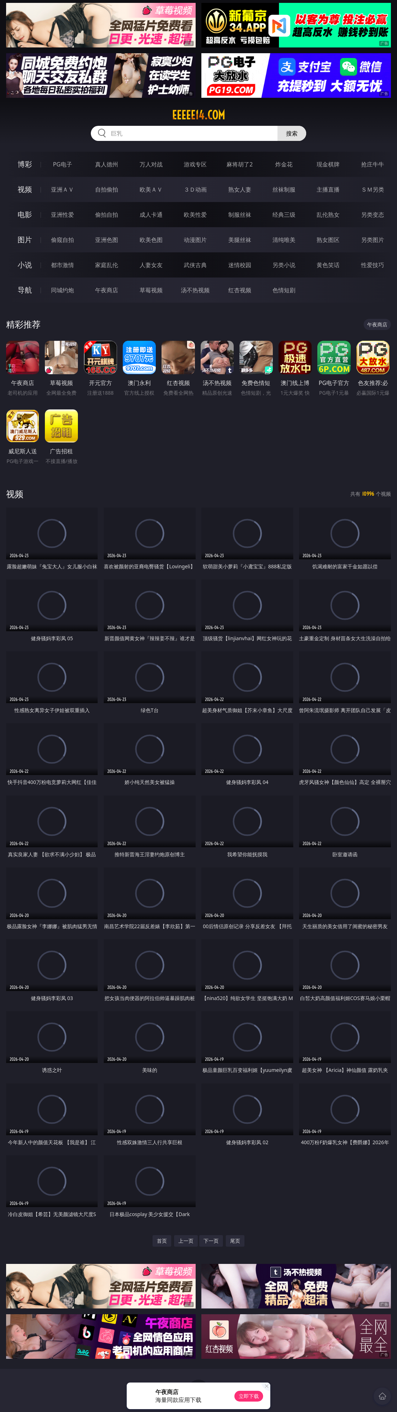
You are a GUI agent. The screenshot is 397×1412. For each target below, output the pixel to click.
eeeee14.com (198, 115)
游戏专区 (195, 164)
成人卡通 (151, 215)
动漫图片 (195, 240)
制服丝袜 (239, 215)
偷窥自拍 (62, 240)
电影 (25, 214)
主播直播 (328, 189)
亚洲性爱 (62, 215)
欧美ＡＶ (151, 189)
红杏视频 (239, 290)
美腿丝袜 (239, 240)
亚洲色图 (106, 240)
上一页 (185, 1240)
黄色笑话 (328, 265)
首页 (162, 1240)
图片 (25, 239)
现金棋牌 (328, 164)
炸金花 (284, 164)
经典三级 (283, 215)
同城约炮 (62, 290)
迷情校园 (239, 265)
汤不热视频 (195, 290)
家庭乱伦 (106, 265)
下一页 (211, 1240)
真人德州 (106, 164)
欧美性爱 (195, 215)
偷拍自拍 (106, 215)
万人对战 (151, 164)
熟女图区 (328, 240)
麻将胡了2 (239, 164)
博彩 (25, 164)
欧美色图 (151, 240)
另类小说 (283, 265)
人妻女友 (151, 265)
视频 (25, 189)
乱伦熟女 (328, 215)
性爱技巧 (372, 265)
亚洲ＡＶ (62, 189)
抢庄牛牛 (372, 164)
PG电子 (62, 164)
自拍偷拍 (106, 189)
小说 (25, 265)
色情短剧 (283, 290)
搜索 (292, 133)
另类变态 (372, 215)
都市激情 (62, 265)
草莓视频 (151, 290)
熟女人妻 (239, 189)
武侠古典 (195, 265)
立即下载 (249, 1396)
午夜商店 (106, 290)
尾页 (235, 1240)
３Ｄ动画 (195, 189)
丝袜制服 (283, 189)
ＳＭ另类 (372, 189)
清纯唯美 (283, 240)
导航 (25, 290)
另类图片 (372, 240)
